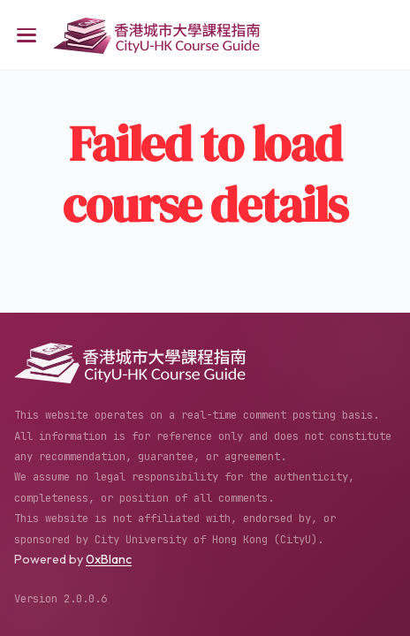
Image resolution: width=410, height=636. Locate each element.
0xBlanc (109, 559)
